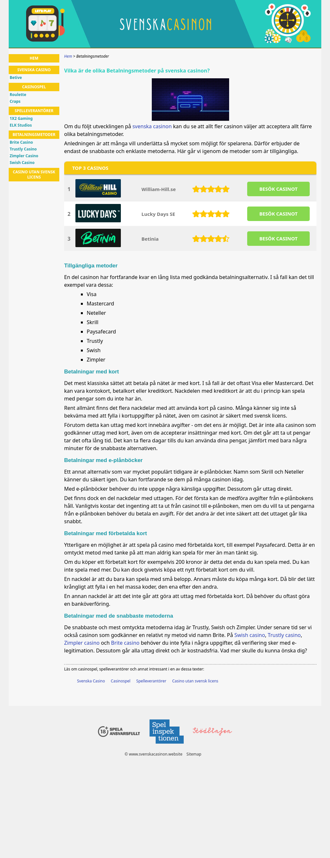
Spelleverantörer (151, 681)
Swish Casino (22, 163)
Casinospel (121, 681)
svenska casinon (152, 126)
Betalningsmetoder (34, 134)
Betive (16, 78)
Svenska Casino (91, 681)
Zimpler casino (82, 642)
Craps (15, 101)
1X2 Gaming (21, 119)
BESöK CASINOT (278, 189)
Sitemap (194, 754)
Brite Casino (21, 142)
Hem (34, 58)
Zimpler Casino (24, 156)
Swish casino (249, 635)
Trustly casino (284, 635)
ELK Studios (21, 125)
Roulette (18, 95)
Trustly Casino (23, 149)
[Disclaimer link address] (166, 745)
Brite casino (125, 642)
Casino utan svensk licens (195, 681)
